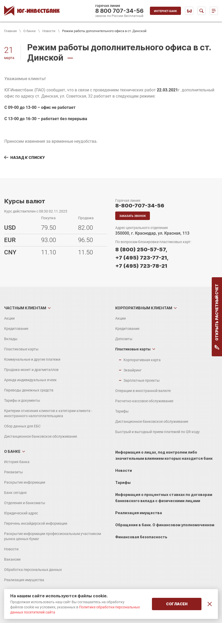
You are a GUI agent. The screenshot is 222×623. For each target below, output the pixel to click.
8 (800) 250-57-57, (141, 249)
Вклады (10, 339)
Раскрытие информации (24, 482)
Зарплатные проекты (141, 380)
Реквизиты (13, 472)
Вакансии (12, 559)
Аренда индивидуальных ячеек (30, 380)
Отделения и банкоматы (24, 503)
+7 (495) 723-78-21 (141, 266)
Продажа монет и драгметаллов (31, 370)
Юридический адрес (21, 513)
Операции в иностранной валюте (143, 391)
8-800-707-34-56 (139, 206)
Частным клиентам (25, 308)
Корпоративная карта (142, 360)
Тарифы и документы (22, 400)
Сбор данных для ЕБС (22, 426)
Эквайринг (132, 370)
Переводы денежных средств (28, 390)
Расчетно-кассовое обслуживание (144, 401)
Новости (48, 31)
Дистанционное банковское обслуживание (40, 436)
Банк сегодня (15, 493)
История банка (17, 462)
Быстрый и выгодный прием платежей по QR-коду (157, 432)
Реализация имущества (24, 580)
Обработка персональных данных (33, 570)
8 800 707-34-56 (119, 10)
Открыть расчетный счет (217, 317)
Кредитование (16, 329)
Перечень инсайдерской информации (35, 523)
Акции (9, 318)
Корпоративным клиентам (143, 308)
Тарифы (122, 411)
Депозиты (123, 339)
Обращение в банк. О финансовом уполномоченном (164, 525)
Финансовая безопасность (141, 537)
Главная (10, 31)
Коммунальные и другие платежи (32, 359)
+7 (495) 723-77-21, (141, 258)
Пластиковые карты (21, 349)
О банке (29, 31)
